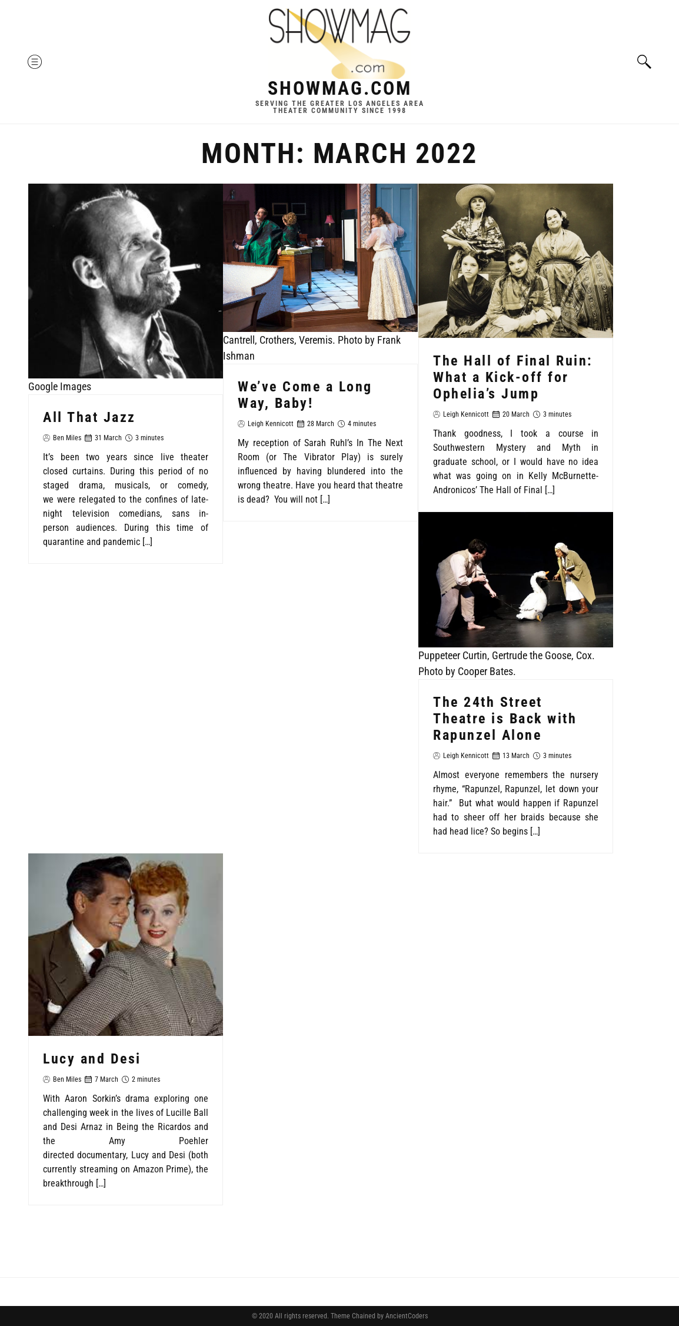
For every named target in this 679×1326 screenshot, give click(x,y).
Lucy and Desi (92, 1058)
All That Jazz (89, 417)
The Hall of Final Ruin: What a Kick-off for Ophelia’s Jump (513, 377)
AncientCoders (406, 1316)
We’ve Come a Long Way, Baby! (305, 394)
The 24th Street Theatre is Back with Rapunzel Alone (505, 718)
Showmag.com (340, 88)
